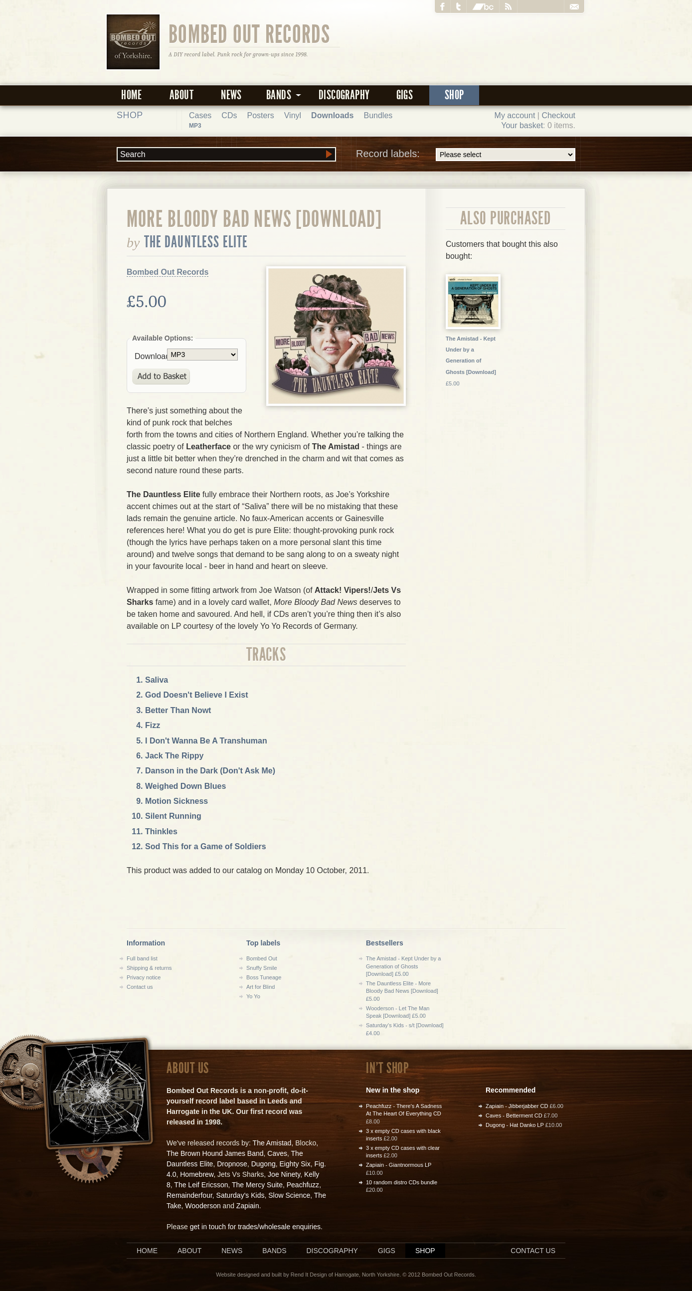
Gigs (404, 95)
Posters (260, 115)
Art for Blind (260, 987)
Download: (151, 356)
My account (515, 115)
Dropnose (232, 1164)
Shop (454, 95)
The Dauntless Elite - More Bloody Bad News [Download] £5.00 (402, 991)
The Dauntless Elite (196, 241)
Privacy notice (144, 977)
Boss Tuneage (263, 977)
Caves (277, 1153)
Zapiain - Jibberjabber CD (517, 1106)
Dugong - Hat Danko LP (515, 1125)
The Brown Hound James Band (215, 1153)
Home (131, 95)
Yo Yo (253, 996)
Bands (274, 1251)
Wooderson (202, 1206)
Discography (344, 95)
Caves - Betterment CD (514, 1115)
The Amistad (272, 1143)
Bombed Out (261, 958)
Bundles (377, 115)
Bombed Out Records (250, 33)
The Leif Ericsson (201, 1185)
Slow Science (289, 1195)
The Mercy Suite (257, 1185)
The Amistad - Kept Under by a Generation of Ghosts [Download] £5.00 (403, 966)
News (231, 95)
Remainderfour (189, 1195)
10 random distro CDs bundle (401, 1182)
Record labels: (465, 154)
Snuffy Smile (261, 968)
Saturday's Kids (240, 1195)
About (181, 95)
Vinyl (292, 115)
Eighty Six (294, 1164)
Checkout (558, 115)
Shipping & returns (149, 968)
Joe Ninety (284, 1174)
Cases (200, 115)
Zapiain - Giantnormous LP (398, 1165)
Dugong (263, 1164)
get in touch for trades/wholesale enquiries (255, 1227)
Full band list (142, 958)
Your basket (522, 125)
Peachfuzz (303, 1185)
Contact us (140, 987)
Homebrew (196, 1174)
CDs (229, 115)
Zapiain (247, 1206)
